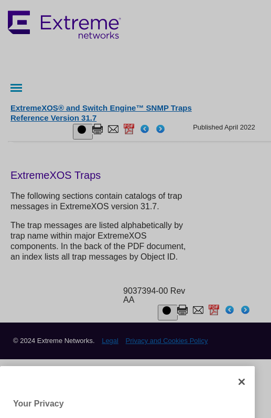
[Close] (241, 392)
